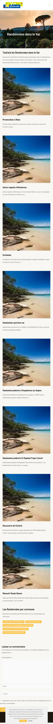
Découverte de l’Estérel (12, 527)
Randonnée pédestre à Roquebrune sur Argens (22, 392)
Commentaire (7, 659)
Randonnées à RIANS (33, 623)
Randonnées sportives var (13, 324)
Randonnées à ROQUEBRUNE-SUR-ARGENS (18, 627)
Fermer (30, 721)
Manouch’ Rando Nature (12, 594)
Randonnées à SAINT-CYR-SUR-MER (15, 630)
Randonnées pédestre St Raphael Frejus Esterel (23, 459)
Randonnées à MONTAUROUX (13, 623)
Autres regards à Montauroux (15, 188)
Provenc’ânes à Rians (11, 121)
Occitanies (7, 256)
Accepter (23, 721)
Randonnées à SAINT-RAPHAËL (14, 634)
